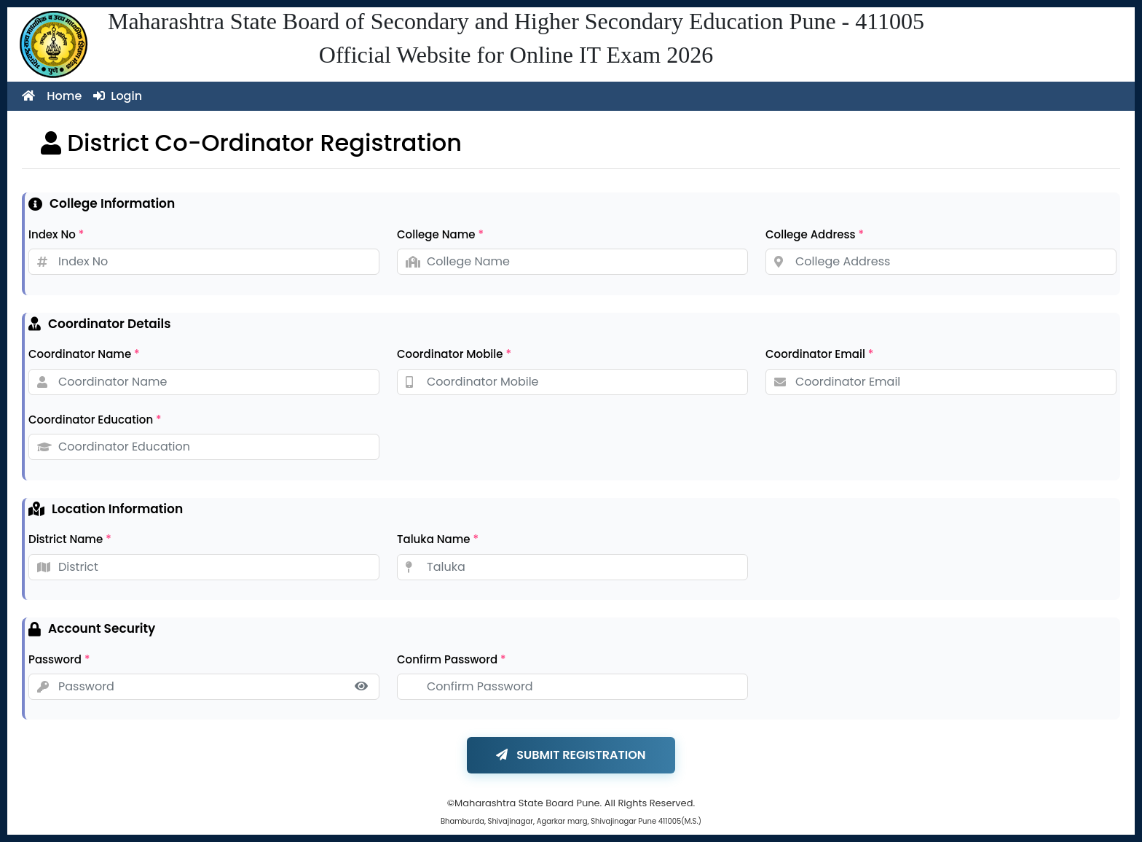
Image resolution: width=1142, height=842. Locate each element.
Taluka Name (438, 539)
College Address (814, 234)
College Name (440, 234)
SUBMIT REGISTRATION (570, 755)
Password (59, 659)
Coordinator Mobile (454, 354)
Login (117, 95)
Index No (56, 234)
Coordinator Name (84, 354)
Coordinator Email (819, 354)
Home (52, 95)
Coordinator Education (95, 419)
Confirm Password (451, 659)
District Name (69, 539)
